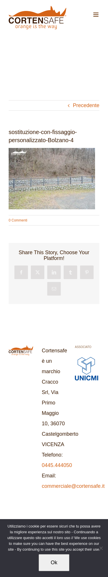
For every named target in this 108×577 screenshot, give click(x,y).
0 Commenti (18, 220)
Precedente (86, 105)
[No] (101, 548)
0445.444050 (57, 465)
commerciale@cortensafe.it (73, 486)
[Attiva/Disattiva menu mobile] (96, 15)
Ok (54, 562)
